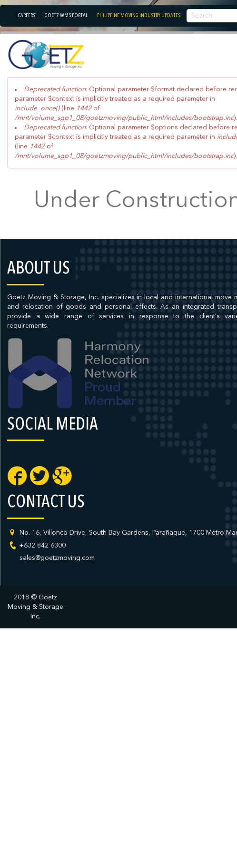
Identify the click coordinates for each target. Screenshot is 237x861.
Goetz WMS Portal (66, 16)
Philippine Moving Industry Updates (138, 16)
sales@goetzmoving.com (57, 558)
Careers (26, 16)
